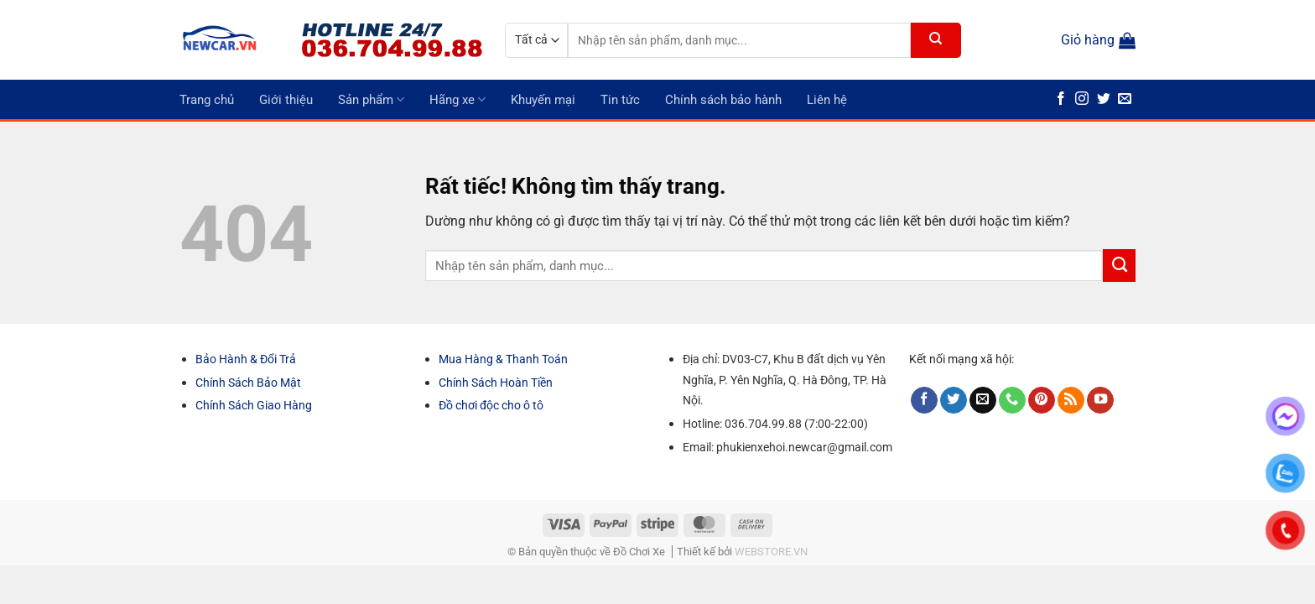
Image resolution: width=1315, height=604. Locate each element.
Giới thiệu (286, 99)
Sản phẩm (371, 99)
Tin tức (620, 99)
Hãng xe (457, 99)
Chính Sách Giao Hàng (253, 405)
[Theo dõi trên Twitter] (1103, 99)
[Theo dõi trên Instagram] (1082, 99)
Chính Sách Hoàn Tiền (496, 382)
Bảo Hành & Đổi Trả (245, 359)
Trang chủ (206, 99)
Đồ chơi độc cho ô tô (491, 405)
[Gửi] (936, 40)
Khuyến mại (543, 99)
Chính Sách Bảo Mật (248, 382)
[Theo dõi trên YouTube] (1100, 400)
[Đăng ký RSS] (1071, 400)
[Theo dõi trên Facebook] (1061, 99)
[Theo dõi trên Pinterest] (1041, 400)
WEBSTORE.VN (771, 551)
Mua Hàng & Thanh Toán (503, 359)
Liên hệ (827, 99)
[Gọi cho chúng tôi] (1012, 400)
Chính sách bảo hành (723, 99)
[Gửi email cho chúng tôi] (1124, 99)
